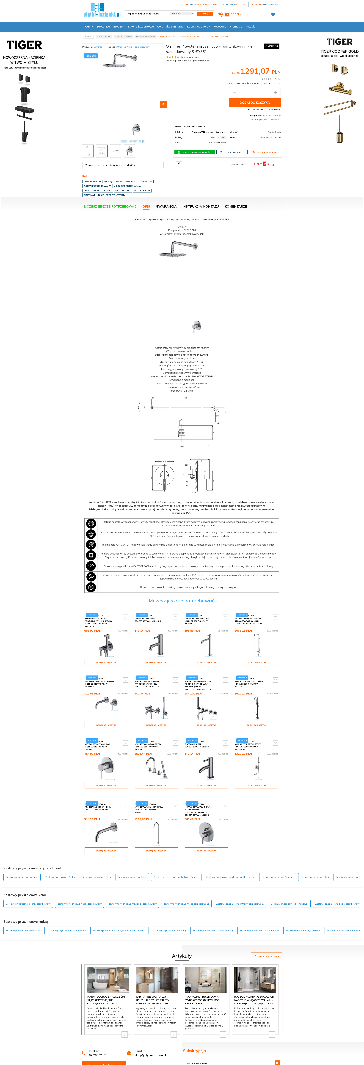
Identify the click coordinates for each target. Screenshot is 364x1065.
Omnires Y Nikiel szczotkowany (133, 47)
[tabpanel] (182, 404)
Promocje (236, 26)
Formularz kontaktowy (104, 1052)
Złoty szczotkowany (97, 186)
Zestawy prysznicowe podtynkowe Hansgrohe (230, 863)
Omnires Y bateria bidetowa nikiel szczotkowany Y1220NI (197, 738)
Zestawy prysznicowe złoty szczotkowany (337, 890)
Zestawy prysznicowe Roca (132, 863)
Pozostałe (219, 26)
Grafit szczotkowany (97, 190)
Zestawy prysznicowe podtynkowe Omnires (176, 863)
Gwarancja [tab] (166, 206)
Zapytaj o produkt (231, 152)
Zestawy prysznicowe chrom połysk (289, 890)
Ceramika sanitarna (170, 26)
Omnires (98, 47)
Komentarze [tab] (236, 206)
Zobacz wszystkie (266, 942)
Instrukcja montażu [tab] (200, 206)
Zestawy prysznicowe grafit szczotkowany (28, 890)
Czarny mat (145, 181)
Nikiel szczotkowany (111, 195)
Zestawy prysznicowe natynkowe (344, 917)
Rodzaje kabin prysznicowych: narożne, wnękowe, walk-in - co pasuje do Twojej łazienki (254, 987)
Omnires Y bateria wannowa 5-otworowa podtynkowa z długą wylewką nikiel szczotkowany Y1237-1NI (198, 681)
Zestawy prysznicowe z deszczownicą (213, 917)
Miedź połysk (123, 190)
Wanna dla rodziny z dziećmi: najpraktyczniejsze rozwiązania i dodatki (106, 987)
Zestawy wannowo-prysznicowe (303, 917)
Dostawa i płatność (264, 152)
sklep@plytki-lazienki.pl (150, 1041)
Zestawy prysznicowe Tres (97, 863)
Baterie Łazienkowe (141, 26)
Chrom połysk (92, 181)
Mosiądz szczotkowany (119, 181)
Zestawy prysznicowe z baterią (169, 917)
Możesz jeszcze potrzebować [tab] (110, 206)
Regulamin (188, 1059)
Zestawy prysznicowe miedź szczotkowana (186, 890)
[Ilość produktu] (254, 93)
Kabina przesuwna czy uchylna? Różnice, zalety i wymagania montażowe (153, 987)
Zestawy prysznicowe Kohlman (22, 863)
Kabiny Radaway (198, 26)
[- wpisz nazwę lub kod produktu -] (146, 13)
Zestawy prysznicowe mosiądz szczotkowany (133, 890)
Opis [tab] (146, 206)
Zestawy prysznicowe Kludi (315, 863)
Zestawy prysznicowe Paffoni (60, 863)
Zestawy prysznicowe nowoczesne (24, 917)
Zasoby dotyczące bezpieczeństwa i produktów (110, 165)
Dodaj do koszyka (255, 102)
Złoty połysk (142, 190)
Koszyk (250, 26)
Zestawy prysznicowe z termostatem (259, 917)
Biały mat (89, 195)
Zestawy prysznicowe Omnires (278, 863)
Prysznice (103, 26)
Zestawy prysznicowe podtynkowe (67, 917)
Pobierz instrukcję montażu (194, 152)
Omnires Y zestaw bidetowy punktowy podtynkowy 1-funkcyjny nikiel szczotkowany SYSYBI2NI (98, 621)
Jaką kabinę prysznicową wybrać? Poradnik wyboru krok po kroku (203, 987)
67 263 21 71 (98, 1041)
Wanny (89, 26)
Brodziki (118, 26)
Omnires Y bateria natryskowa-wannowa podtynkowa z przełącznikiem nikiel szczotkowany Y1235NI (197, 798)
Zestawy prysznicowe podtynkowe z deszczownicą (119, 917)
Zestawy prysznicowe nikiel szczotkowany (80, 890)
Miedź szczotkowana (127, 186)
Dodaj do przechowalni (264, 109)
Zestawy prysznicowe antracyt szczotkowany (240, 890)
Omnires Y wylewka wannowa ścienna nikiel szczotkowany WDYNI (98, 796)
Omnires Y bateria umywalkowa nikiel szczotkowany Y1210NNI (148, 618)
